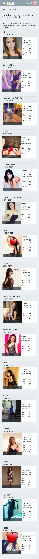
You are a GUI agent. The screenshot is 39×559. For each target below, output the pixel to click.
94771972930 (7, 200)
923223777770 (7, 266)
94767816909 (7, 332)
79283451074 (7, 464)
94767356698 (8, 101)
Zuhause (5, 9)
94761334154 (8, 497)
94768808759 (8, 35)
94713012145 (8, 365)
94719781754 (8, 233)
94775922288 (8, 167)
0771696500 (6, 398)
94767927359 (8, 299)
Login (31, 3)
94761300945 (7, 68)
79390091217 (7, 134)
